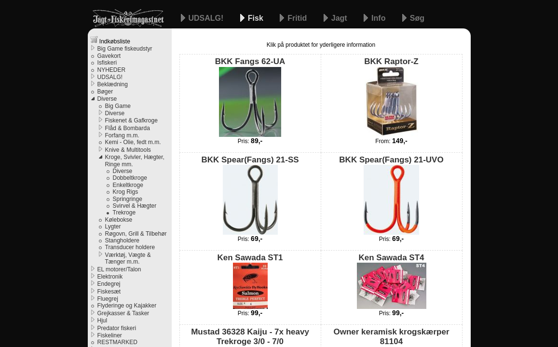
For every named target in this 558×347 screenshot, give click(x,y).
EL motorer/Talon (119, 269)
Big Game (118, 106)
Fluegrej (107, 298)
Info (379, 18)
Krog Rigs (125, 191)
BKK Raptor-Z (391, 96)
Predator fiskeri (116, 328)
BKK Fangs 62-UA (250, 96)
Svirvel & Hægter (135, 205)
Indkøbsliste (110, 40)
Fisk (256, 18)
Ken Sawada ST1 (250, 281)
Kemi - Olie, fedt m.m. (133, 142)
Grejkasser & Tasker (123, 313)
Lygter (113, 226)
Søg (417, 18)
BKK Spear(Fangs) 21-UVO (391, 195)
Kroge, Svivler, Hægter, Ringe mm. (134, 160)
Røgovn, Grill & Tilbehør (136, 233)
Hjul (102, 320)
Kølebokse (119, 219)
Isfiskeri (107, 62)
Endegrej (109, 283)
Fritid (298, 18)
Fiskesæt (109, 291)
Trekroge (124, 212)
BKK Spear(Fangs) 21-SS (250, 195)
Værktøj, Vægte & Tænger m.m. (128, 258)
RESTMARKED (117, 342)
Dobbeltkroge (130, 177)
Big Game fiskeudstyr (124, 48)
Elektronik (110, 276)
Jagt (340, 18)
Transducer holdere (130, 247)
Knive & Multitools (128, 150)
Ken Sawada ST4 (391, 281)
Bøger (105, 91)
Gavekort (109, 56)
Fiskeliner (109, 335)
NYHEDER (111, 70)
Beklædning (112, 84)
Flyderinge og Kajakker (127, 305)
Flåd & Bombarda (127, 128)
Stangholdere (122, 240)
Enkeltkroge (128, 185)
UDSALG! (207, 18)
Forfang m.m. (122, 135)
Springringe (127, 199)
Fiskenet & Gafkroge (131, 120)
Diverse (107, 98)
